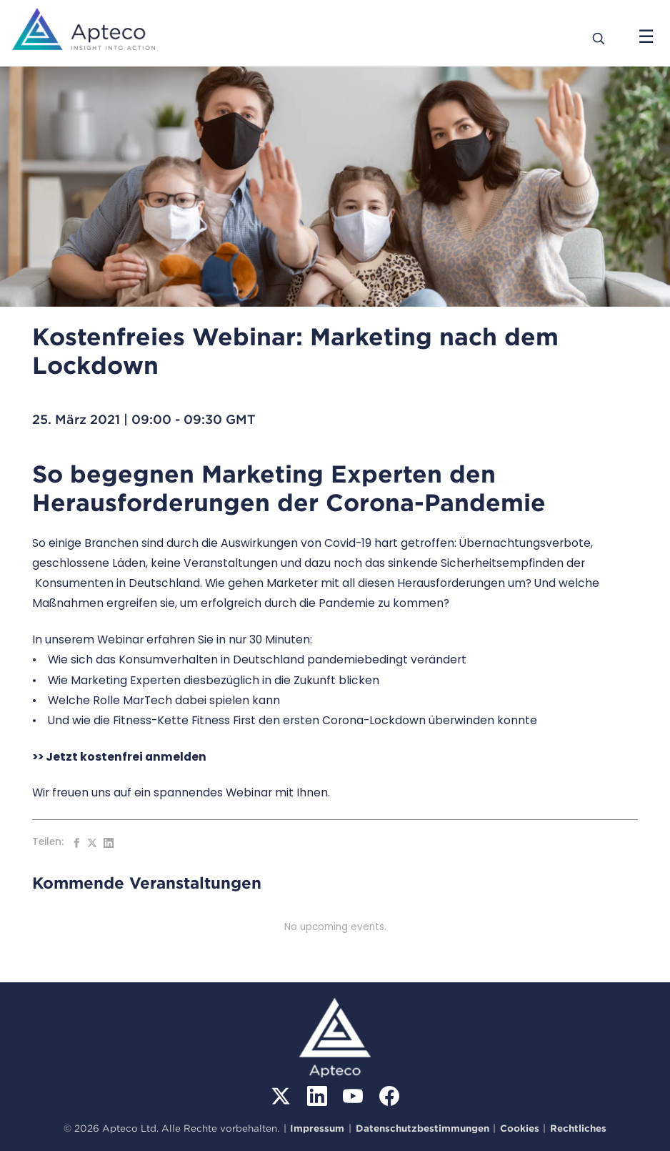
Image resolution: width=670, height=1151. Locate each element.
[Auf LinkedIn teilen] (109, 843)
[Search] (599, 37)
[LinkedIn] (317, 1096)
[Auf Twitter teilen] (92, 843)
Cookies (519, 1128)
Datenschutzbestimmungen (422, 1128)
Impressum (317, 1128)
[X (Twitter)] (281, 1096)
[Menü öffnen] (646, 37)
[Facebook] (389, 1096)
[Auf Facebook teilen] (76, 843)
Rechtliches (578, 1128)
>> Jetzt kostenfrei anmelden (119, 756)
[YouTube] (353, 1096)
